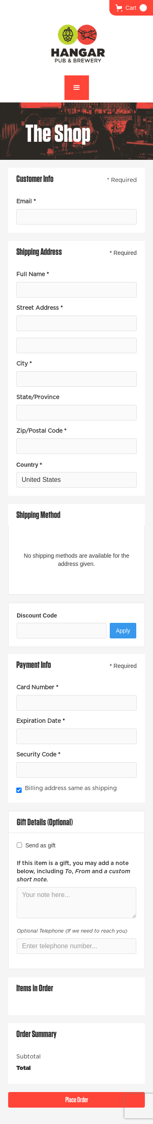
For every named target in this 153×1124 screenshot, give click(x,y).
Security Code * (38, 755)
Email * (26, 201)
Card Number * (37, 687)
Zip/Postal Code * (41, 431)
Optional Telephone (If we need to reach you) (72, 931)
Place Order (76, 1099)
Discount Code (37, 615)
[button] (131, 8)
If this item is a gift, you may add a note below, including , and (73, 872)
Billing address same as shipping (71, 788)
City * (24, 364)
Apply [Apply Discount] (123, 630)
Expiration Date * (40, 721)
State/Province (37, 397)
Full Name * (32, 274)
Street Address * (39, 308)
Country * (29, 464)
